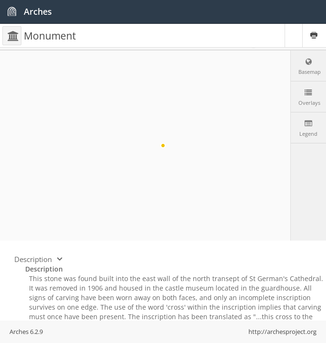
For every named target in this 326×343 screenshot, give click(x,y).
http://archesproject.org (282, 331)
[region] (163, 145)
